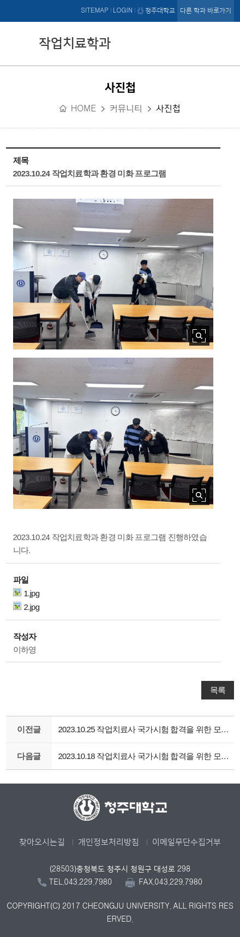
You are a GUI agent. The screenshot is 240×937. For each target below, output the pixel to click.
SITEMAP (95, 10)
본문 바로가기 (120, 0)
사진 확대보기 (199, 335)
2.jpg (26, 607)
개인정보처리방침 (108, 842)
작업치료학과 (75, 44)
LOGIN (123, 10)
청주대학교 (160, 10)
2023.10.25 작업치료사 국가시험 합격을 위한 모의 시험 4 (143, 729)
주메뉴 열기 (223, 42)
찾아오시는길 (42, 842)
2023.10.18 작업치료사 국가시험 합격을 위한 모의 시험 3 (143, 756)
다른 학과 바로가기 (205, 10)
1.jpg (26, 593)
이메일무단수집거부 (186, 842)
